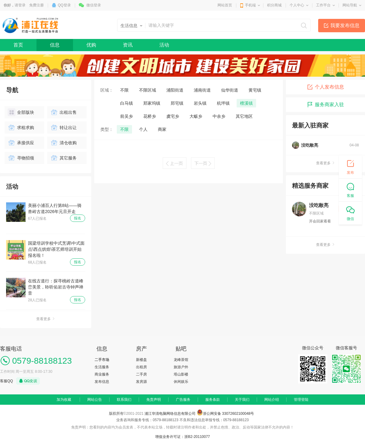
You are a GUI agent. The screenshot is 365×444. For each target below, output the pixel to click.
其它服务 (63, 158)
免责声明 (153, 399)
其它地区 (244, 116)
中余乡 (219, 116)
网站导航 (349, 5)
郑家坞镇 (151, 103)
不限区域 (147, 90)
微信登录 (93, 5)
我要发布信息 (345, 25)
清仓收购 (63, 143)
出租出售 (63, 112)
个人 (143, 129)
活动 (164, 44)
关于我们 (242, 399)
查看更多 (45, 319)
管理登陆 (301, 399)
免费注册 (36, 5)
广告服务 (183, 399)
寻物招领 (21, 158)
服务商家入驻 (325, 105)
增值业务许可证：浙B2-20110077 (182, 437)
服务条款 (212, 399)
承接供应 (21, 143)
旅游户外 (181, 367)
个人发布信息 (325, 87)
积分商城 (274, 5)
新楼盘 (141, 360)
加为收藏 (64, 399)
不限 (124, 90)
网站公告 (94, 399)
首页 (18, 44)
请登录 (20, 5)
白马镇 (126, 103)
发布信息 (102, 381)
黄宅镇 (255, 90)
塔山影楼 (181, 374)
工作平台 (323, 5)
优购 (91, 44)
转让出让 (63, 127)
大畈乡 (195, 116)
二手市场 (102, 360)
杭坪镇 (223, 103)
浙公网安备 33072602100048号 (228, 413)
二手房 (141, 374)
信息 (55, 44)
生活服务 (102, 367)
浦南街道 (202, 90)
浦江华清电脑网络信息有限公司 (170, 413)
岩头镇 (200, 103)
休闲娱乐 (181, 381)
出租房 (141, 367)
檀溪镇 (246, 103)
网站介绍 (271, 399)
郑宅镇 (177, 103)
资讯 (128, 44)
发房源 (141, 381)
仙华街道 (229, 90)
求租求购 (21, 127)
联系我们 (124, 399)
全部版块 (21, 112)
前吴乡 (126, 116)
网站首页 (224, 5)
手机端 (250, 5)
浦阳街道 (174, 90)
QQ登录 (64, 5)
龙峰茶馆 (181, 360)
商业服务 (102, 374)
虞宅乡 (172, 116)
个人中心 (297, 5)
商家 (162, 129)
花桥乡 (149, 116)
